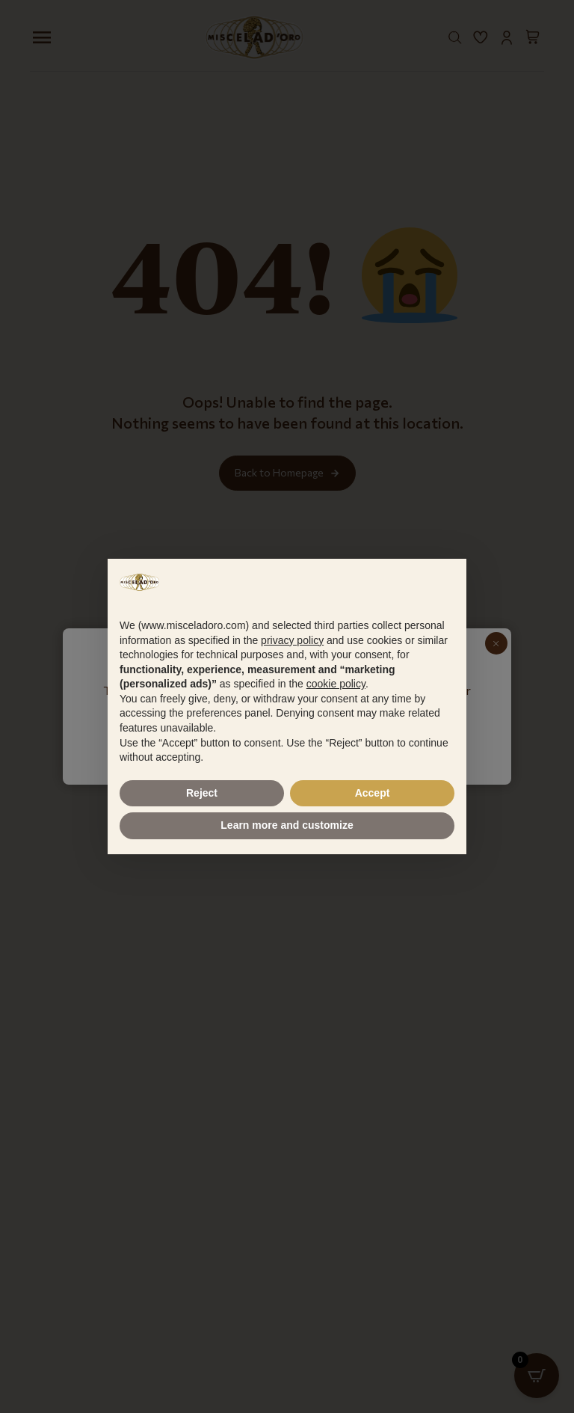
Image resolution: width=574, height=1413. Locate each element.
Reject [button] (201, 793)
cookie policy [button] (335, 684)
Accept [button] (372, 793)
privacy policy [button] (292, 640)
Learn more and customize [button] (286, 825)
